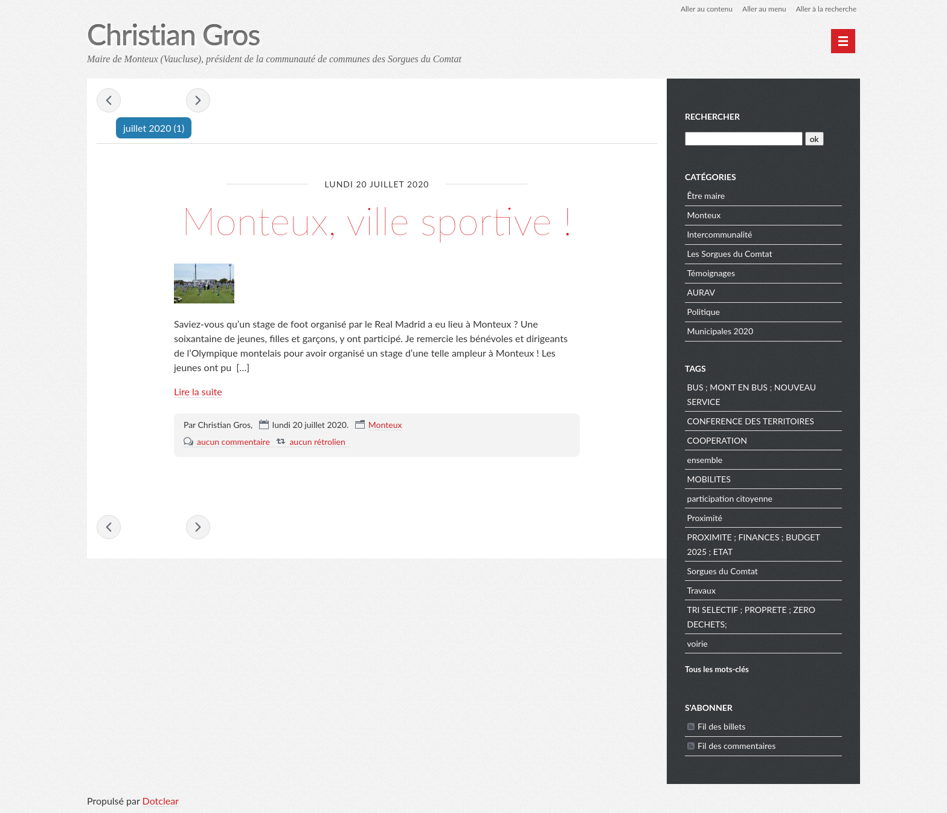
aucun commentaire (233, 441)
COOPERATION (717, 440)
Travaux (701, 590)
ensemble (705, 460)
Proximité (704, 518)
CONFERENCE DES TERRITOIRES (750, 421)
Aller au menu (764, 8)
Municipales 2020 (720, 331)
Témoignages (711, 273)
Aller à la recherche (826, 8)
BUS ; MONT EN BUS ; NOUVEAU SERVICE (752, 394)
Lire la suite (198, 391)
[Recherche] (744, 139)
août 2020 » (198, 100)
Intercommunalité (720, 234)
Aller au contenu (707, 8)
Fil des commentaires (736, 745)
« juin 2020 (109, 100)
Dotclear (161, 800)
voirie (697, 643)
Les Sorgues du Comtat (729, 253)
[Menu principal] (843, 41)
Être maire (706, 195)
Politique (703, 311)
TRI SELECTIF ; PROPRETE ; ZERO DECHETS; (751, 616)
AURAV (701, 292)
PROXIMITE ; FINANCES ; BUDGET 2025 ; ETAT (753, 544)
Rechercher (712, 116)
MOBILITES (709, 479)
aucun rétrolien (317, 441)
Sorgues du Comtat (722, 571)
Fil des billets (721, 726)
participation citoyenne (729, 498)
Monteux (385, 424)
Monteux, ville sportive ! (376, 220)
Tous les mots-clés (717, 669)
